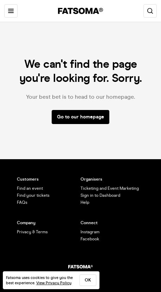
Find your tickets (33, 195)
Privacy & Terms (32, 231)
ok (88, 280)
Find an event (30, 188)
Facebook (89, 238)
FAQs (22, 202)
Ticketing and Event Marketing (109, 188)
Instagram (89, 231)
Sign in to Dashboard (100, 195)
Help (84, 202)
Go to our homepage (80, 117)
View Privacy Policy (53, 283)
